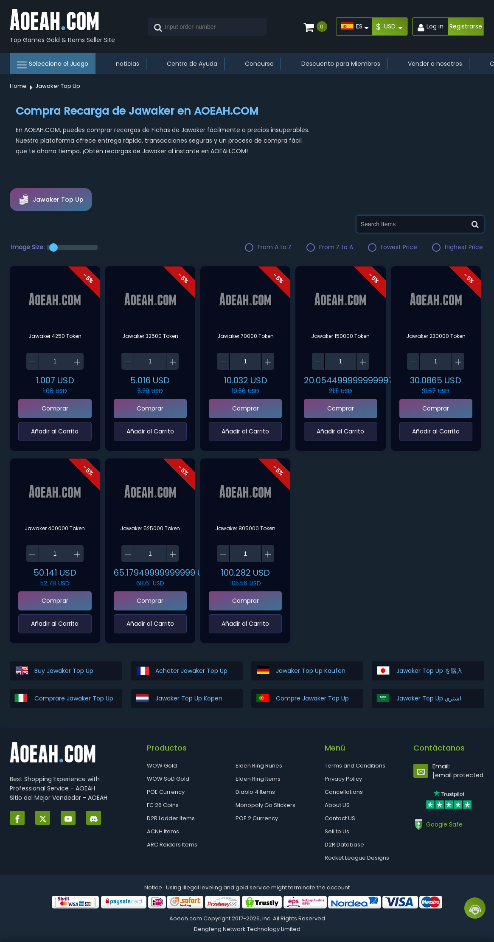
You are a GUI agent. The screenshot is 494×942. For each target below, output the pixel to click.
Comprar (55, 408)
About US (337, 805)
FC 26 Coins (163, 805)
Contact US (340, 818)
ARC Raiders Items (172, 845)
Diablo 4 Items (255, 792)
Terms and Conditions (355, 766)
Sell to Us (337, 831)
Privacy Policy (343, 779)
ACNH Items (163, 831)
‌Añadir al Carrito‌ (55, 431)
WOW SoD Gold (168, 779)
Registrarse (465, 26)
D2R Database (344, 845)
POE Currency (166, 792)
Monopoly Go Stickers (265, 805)
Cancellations (344, 792)
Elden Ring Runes (259, 766)
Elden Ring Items (258, 779)
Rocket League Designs (357, 858)
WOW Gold (162, 766)
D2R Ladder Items (171, 818)
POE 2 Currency (257, 818)
